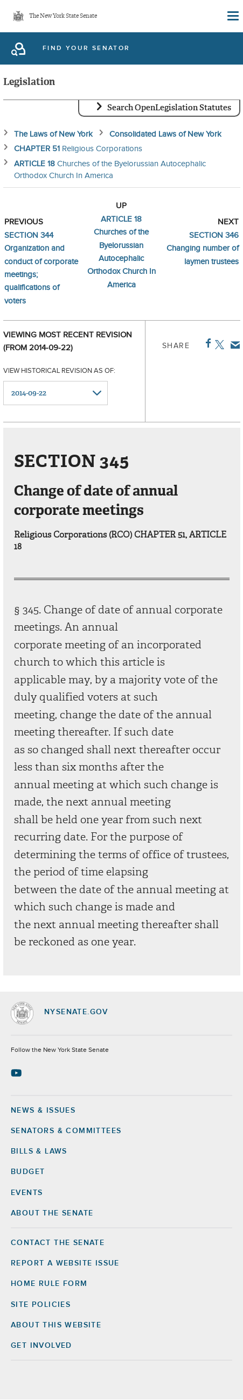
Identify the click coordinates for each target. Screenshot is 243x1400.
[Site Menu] (232, 16)
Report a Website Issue (65, 1263)
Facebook (206, 343)
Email (233, 345)
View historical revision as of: (59, 370)
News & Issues (43, 1110)
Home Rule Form (49, 1284)
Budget (28, 1172)
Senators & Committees (66, 1131)
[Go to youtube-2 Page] (17, 1072)
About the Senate (52, 1213)
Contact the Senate (58, 1243)
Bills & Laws (39, 1151)
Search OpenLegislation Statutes (169, 107)
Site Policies (41, 1305)
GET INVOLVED (41, 1345)
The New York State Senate (63, 16)
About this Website (56, 1325)
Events (27, 1193)
